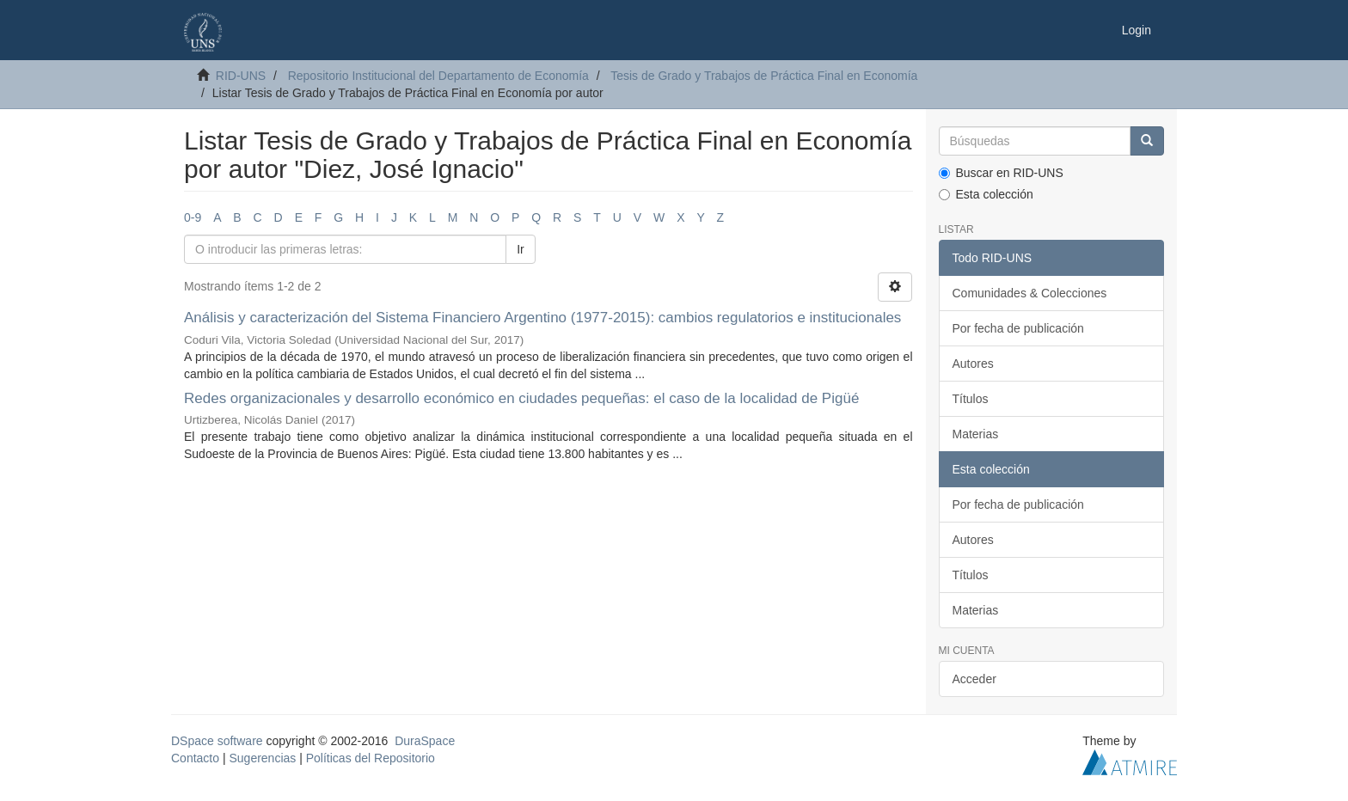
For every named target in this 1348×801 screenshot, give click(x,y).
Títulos (971, 399)
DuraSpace (425, 741)
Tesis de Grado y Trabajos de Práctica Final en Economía (763, 76)
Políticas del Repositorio (370, 758)
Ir (520, 249)
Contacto (195, 758)
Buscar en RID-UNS (1001, 173)
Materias (976, 434)
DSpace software (217, 741)
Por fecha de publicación (1018, 328)
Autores (973, 363)
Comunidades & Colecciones (1030, 293)
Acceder (974, 679)
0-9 (192, 217)
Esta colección (986, 194)
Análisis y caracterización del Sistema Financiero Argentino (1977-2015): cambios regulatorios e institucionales (542, 317)
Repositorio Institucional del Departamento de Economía (438, 76)
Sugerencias (262, 758)
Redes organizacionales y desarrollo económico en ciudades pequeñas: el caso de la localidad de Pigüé (521, 398)
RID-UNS (241, 76)
